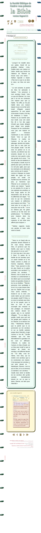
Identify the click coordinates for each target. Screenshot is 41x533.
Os (1, 366)
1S (1, 109)
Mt (39, 2)
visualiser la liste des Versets (20, 37)
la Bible (20, 11)
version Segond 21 (20, 16)
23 (36, 30)
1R (1, 136)
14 (23, 30)
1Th (39, 168)
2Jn (39, 320)
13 (22, 30)
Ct (1, 285)
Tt (39, 223)
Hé (39, 251)
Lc (39, 29)
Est (1, 217)
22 (35, 30)
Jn (39, 43)
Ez (1, 339)
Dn (1, 352)
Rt (1, 96)
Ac (39, 57)
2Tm (39, 209)
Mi (1, 433)
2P (39, 293)
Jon (1, 420)
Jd (39, 348)
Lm (1, 325)
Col (39, 154)
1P (39, 279)
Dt (1, 56)
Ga (39, 112)
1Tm (39, 196)
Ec (1, 271)
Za (1, 501)
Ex (1, 15)
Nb (1, 42)
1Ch (2, 163)
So (1, 474)
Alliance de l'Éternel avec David (19, 59)
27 (8, 31)
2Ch (2, 177)
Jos (1, 69)
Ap (39, 362)
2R (1, 150)
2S (1, 123)
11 (19, 30)
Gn (1, 2)
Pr (1, 258)
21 (33, 30)
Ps (1, 244)
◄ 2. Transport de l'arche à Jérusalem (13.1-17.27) (20, 52)
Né (1, 204)
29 (11, 31)
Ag (1, 487)
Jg (1, 83)
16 (26, 30)
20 (32, 30)
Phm (39, 237)
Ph (39, 140)
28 (10, 31)
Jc (39, 265)
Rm (39, 71)
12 (20, 30)
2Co (39, 99)
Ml (1, 514)
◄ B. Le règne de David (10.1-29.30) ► (21, 46)
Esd (1, 190)
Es (1, 298)
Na (1, 447)
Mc (39, 15)
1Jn (39, 306)
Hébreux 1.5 (15, 400)
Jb (1, 231)
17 (28, 30)
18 (29, 30)
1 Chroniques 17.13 (17, 396)
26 (7, 31)
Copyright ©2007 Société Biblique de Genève (17, 443)
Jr (1, 312)
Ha (1, 460)
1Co (39, 85)
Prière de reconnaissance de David (20, 236)
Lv (1, 29)
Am (1, 393)
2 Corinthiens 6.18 (22, 397)
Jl (1, 379)
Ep (39, 126)
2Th (39, 182)
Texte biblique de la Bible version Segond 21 (17, 440)
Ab (1, 406)
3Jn (39, 334)
